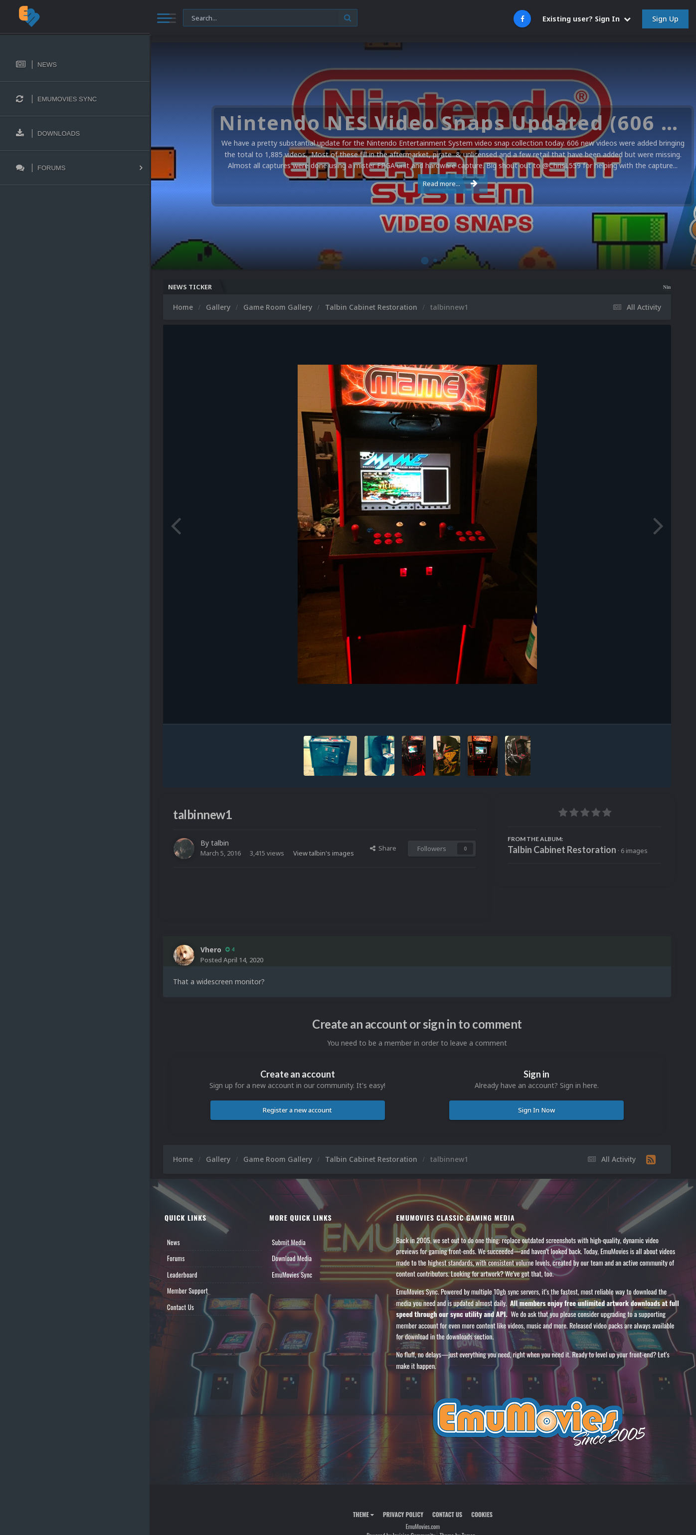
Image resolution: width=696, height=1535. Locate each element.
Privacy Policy (403, 1514)
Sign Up (665, 18)
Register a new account (297, 1109)
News (173, 1242)
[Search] (270, 18)
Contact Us (180, 1307)
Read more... (420, 183)
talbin (220, 843)
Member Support (187, 1291)
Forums (176, 1258)
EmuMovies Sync (292, 1275)
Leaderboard (182, 1275)
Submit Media (289, 1242)
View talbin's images (323, 853)
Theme (363, 1514)
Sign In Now (536, 1109)
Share (383, 848)
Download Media (292, 1258)
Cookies (482, 1514)
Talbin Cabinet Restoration (562, 849)
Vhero (210, 949)
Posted (231, 959)
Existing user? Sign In (586, 18)
